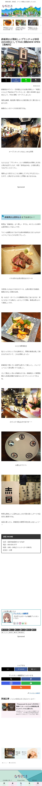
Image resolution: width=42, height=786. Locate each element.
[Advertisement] (21, 200)
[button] (36, 80)
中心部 (23, 629)
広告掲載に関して (7, 780)
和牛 (11, 632)
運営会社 (34, 780)
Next (41, 25)
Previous (1, 25)
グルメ (17, 629)
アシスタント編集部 (20, 613)
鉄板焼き (21, 632)
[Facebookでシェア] (16, 80)
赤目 (15, 632)
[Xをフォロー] (14, 623)
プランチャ (5, 632)
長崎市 (29, 629)
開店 (34, 629)
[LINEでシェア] (26, 80)
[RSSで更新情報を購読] (25, 623)
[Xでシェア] (6, 80)
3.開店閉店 (5, 629)
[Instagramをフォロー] (20, 623)
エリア (11, 629)
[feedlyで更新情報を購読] (23, 623)
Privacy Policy (21, 780)
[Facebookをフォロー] (17, 623)
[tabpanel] (8, 25)
